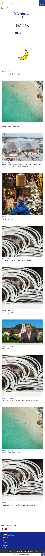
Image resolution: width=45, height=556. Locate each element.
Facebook (5, 542)
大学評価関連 (22, 551)
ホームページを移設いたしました (11, 74)
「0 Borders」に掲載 (7, 313)
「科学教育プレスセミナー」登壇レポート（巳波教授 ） (17, 261)
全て (16, 33)
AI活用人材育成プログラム (16, 3)
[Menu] (42, 3)
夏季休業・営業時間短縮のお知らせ (12, 126)
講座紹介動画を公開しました (10, 348)
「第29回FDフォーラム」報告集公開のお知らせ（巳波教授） (19, 505)
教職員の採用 (33, 551)
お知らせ (21, 33)
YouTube (5, 547)
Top (2, 8)
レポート (27, 33)
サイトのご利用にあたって (8, 551)
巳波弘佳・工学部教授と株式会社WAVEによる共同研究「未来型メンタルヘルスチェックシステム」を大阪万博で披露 (21, 166)
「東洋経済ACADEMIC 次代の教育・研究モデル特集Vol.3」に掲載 (20, 401)
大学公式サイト (7, 537)
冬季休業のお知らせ (7, 219)
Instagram (5, 545)
